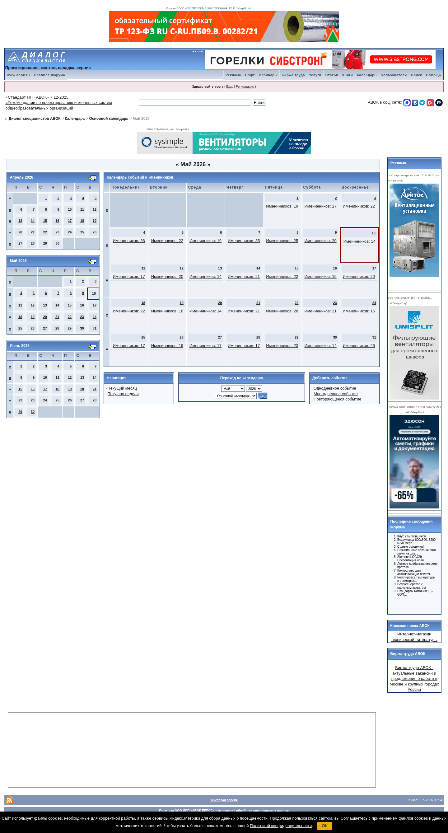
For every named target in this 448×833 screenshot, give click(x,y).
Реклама (233, 75)
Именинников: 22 (359, 206)
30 (57, 243)
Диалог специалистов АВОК (35, 118)
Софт (250, 75)
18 (82, 220)
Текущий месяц (122, 388)
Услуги (315, 75)
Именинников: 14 (359, 241)
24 (70, 232)
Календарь (367, 75)
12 (94, 209)
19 (94, 220)
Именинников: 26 (359, 345)
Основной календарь (108, 118)
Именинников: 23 (282, 345)
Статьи (331, 75)
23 (57, 232)
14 (33, 220)
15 (45, 220)
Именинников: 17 (320, 206)
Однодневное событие (335, 388)
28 (33, 243)
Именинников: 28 (282, 311)
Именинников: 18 (167, 311)
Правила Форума (49, 75)
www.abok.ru (18, 75)
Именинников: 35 (244, 240)
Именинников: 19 (282, 206)
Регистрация (245, 86)
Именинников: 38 (129, 240)
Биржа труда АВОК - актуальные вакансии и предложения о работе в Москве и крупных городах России (414, 678)
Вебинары (268, 75)
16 (57, 220)
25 (82, 232)
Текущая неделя (123, 393)
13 (20, 220)
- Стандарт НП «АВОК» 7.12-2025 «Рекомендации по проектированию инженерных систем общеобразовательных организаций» (58, 102)
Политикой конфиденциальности (281, 825)
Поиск (416, 75)
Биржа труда (293, 75)
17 (70, 220)
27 (20, 243)
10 (70, 209)
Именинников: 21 (244, 276)
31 (94, 328)
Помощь (433, 75)
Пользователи (394, 75)
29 (45, 243)
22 (45, 232)
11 (82, 209)
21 (33, 232)
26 (94, 232)
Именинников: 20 (320, 240)
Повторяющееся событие (337, 399)
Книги (347, 75)
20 (20, 232)
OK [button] (325, 825)
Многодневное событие (336, 393)
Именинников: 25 (282, 240)
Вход (229, 86)
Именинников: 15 (359, 311)
